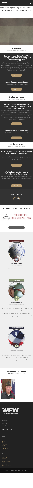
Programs (4, 450)
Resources (4, 452)
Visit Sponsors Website (16, 229)
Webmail (4, 465)
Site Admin (4, 464)
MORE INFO (16, 76)
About (3, 449)
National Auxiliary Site (6, 472)
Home (3, 447)
